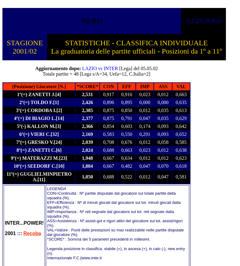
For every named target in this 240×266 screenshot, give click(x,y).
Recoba (32, 233)
